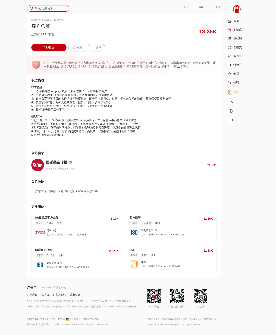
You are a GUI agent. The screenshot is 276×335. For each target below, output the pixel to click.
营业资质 (75, 294)
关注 (185, 6)
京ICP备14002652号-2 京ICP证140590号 (48, 319)
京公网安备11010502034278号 (84, 319)
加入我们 (61, 294)
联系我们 (46, 294)
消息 (202, 6)
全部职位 (212, 164)
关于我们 (32, 294)
